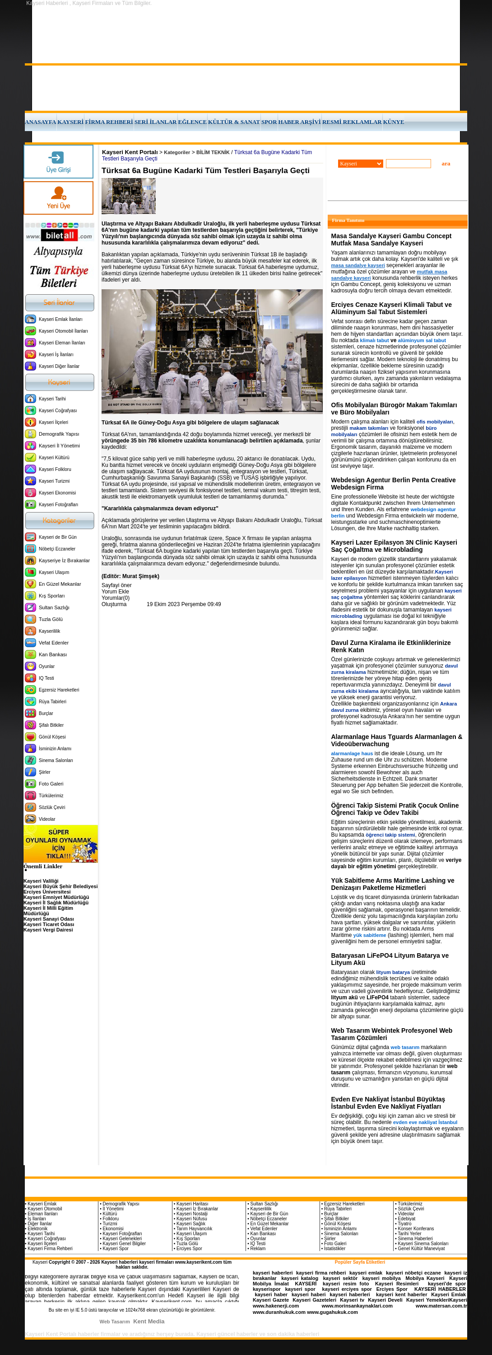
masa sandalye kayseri (358, 265)
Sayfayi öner (117, 585)
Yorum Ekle (115, 591)
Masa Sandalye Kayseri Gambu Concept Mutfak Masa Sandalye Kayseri (391, 239)
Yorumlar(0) (116, 598)
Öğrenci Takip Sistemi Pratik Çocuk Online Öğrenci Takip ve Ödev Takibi (395, 809)
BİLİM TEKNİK (213, 152)
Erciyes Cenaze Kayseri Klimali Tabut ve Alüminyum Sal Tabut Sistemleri (391, 308)
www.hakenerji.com (276, 1305)
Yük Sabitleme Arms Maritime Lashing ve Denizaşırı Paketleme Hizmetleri (393, 884)
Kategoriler (177, 152)
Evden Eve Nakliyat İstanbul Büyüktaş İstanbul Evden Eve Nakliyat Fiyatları (388, 1103)
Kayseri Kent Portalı (130, 152)
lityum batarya (393, 972)
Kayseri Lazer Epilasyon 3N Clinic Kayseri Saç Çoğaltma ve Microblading (394, 546)
